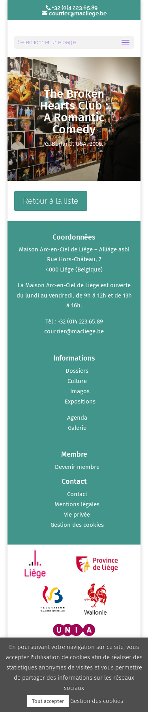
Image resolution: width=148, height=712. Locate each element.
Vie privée (77, 514)
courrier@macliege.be (74, 331)
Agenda (77, 417)
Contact (77, 494)
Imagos (80, 391)
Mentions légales (76, 504)
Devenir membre (77, 466)
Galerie (77, 427)
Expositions (80, 401)
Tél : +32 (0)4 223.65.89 (74, 321)
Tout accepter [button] (48, 701)
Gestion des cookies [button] (77, 524)
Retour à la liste (51, 201)
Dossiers (77, 370)
